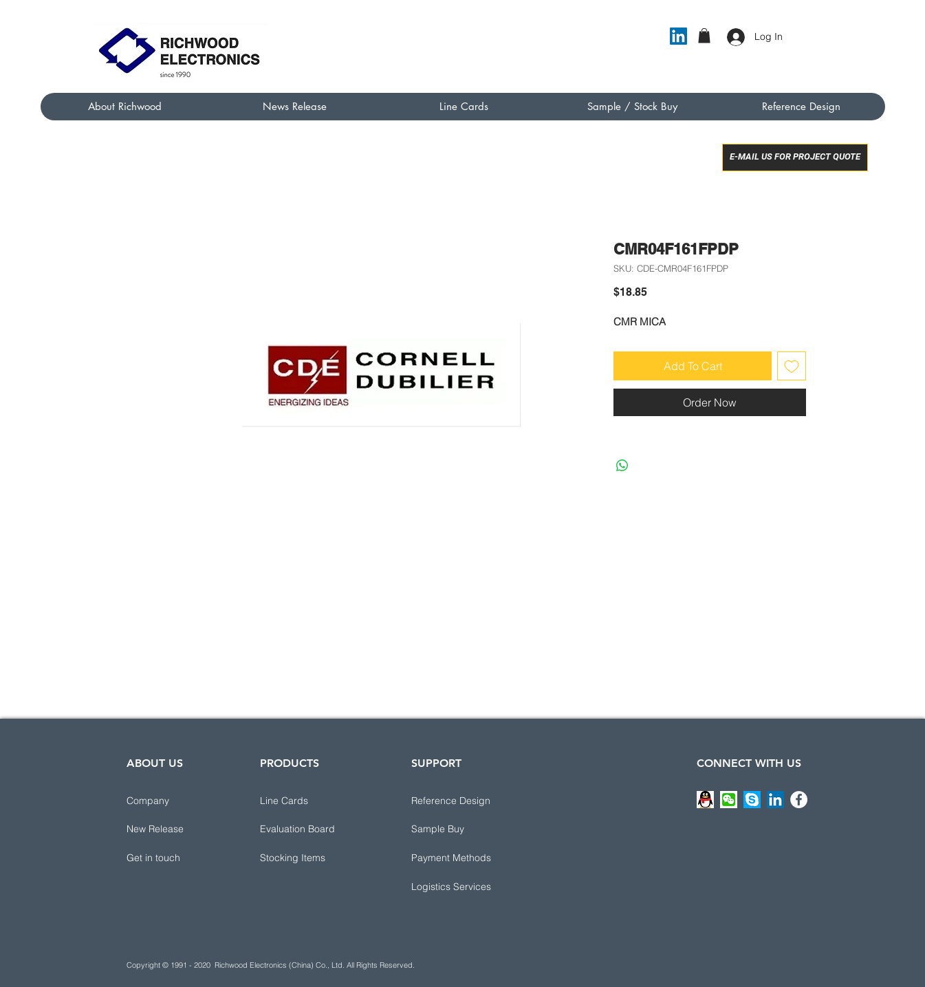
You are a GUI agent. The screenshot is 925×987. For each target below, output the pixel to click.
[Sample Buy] (460, 829)
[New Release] (175, 829)
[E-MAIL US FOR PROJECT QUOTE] (795, 157)
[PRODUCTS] (309, 764)
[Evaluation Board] (309, 829)
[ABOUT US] (175, 764)
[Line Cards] (309, 801)
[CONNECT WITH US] (749, 764)
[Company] (175, 801)
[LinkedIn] (678, 36)
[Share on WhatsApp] (622, 465)
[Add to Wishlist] (791, 365)
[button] (704, 35)
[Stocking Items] (309, 858)
